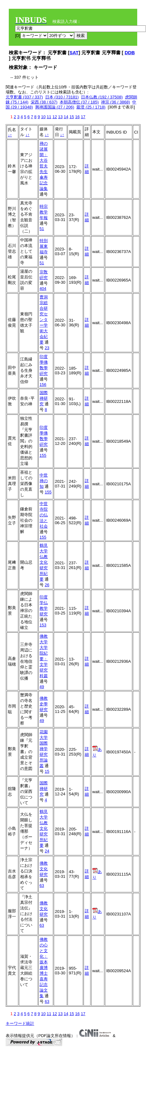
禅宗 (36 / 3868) (115, 102)
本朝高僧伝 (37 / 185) (79, 102)
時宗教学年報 (44, 212)
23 (47, 347)
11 (49, 116)
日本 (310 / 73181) (62, 97)
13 (60, 116)
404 (43, 288)
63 (42, 885)
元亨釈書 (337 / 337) (24, 97)
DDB (130, 52)
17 (83, 116)
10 (43, 116)
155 (43, 455)
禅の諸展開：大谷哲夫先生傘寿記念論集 (44, 166)
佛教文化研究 (44, 869)
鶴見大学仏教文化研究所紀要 (44, 562)
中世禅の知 (44, 481)
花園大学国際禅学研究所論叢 (44, 749)
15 (71, 116)
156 (43, 384)
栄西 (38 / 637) (44, 102)
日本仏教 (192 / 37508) (102, 97)
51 (42, 228)
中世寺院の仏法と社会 (44, 515)
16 (77, 116)
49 (42, 686)
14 (66, 116)
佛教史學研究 (44, 704)
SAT (73, 52)
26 (47, 584)
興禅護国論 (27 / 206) (54, 107)
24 (47, 851)
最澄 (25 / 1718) (90, 107)
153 (43, 625)
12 (54, 116)
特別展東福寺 (44, 246)
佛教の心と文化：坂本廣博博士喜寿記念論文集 (44, 967)
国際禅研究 (44, 398)
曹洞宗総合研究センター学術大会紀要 (44, 320)
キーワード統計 (20, 1023)
